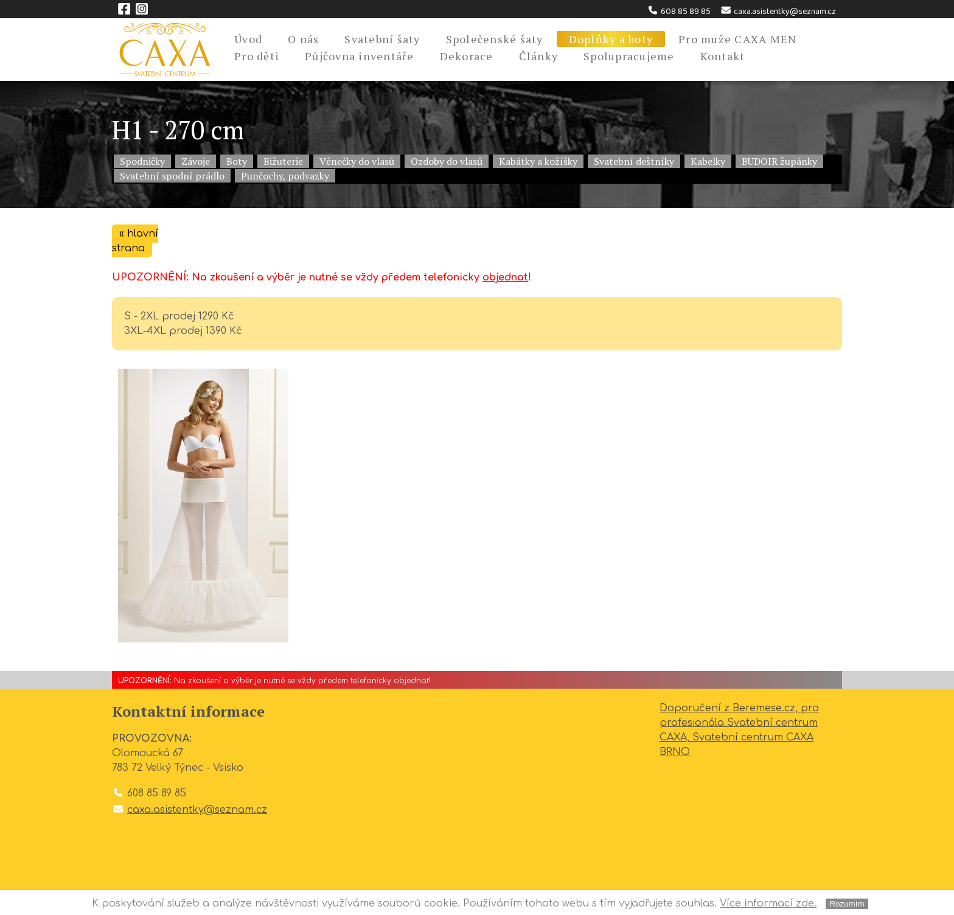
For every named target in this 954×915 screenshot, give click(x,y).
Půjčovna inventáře (359, 56)
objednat (505, 277)
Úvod (248, 39)
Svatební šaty (382, 39)
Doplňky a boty (611, 39)
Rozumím (846, 903)
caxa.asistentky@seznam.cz (778, 11)
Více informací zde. (768, 903)
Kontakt (722, 56)
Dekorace (466, 56)
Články (539, 56)
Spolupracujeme (629, 56)
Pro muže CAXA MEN (737, 39)
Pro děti (256, 56)
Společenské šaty (494, 39)
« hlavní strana (135, 241)
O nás (303, 39)
